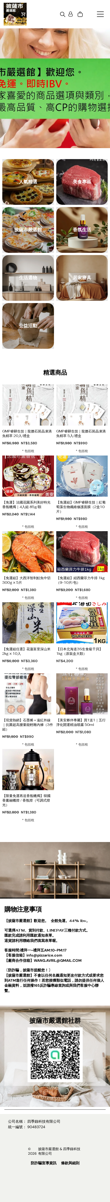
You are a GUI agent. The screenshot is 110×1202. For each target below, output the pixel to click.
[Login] (70, 14)
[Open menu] (100, 14)
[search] (62, 15)
